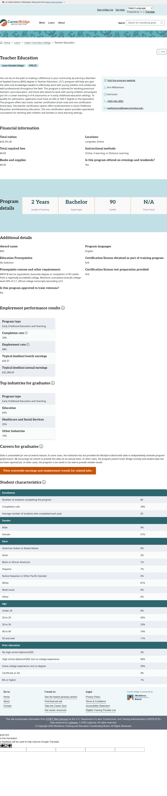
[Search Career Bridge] (142, 22)
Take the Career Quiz (56, 706)
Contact (7, 706)
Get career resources (55, 711)
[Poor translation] (8, 746)
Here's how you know (54, 2)
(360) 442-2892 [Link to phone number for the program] (115, 101)
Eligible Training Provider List (101, 711)
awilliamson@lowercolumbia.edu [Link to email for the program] (125, 108)
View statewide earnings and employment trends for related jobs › (48, 471)
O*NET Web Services (57, 719)
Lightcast (73, 723)
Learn (51, 23)
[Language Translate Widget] (140, 8)
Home (7, 42)
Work (42, 23)
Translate (147, 12)
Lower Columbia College (37, 42)
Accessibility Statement (98, 706)
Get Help (120, 10)
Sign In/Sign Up (105, 10)
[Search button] (162, 22)
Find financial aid (53, 702)
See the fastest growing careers (61, 697)
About (61, 23)
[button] (35, 66)
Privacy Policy (93, 697)
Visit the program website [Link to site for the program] (121, 81)
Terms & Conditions (96, 702)
